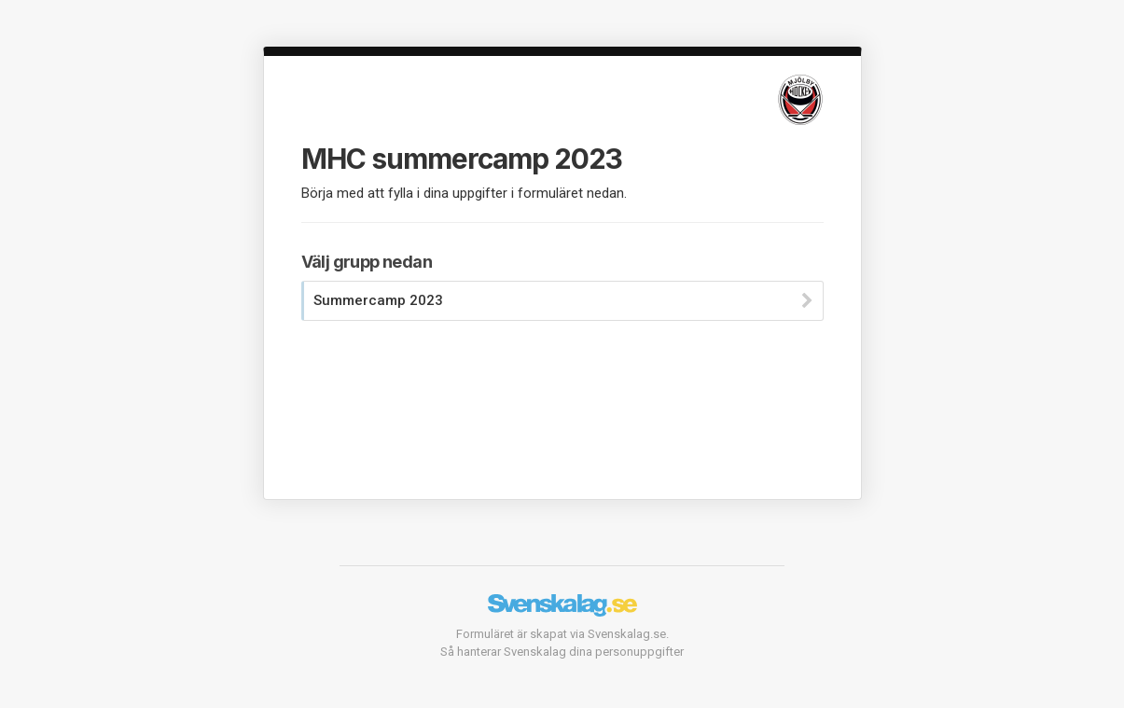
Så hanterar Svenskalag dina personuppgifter (562, 652)
